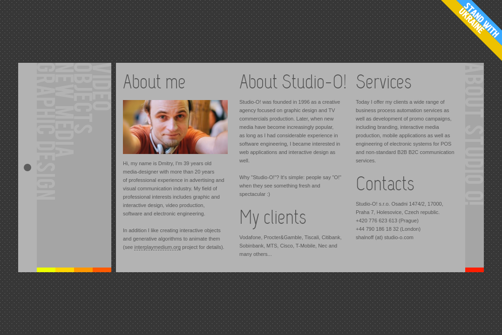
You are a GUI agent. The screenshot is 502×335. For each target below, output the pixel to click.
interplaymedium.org (157, 247)
